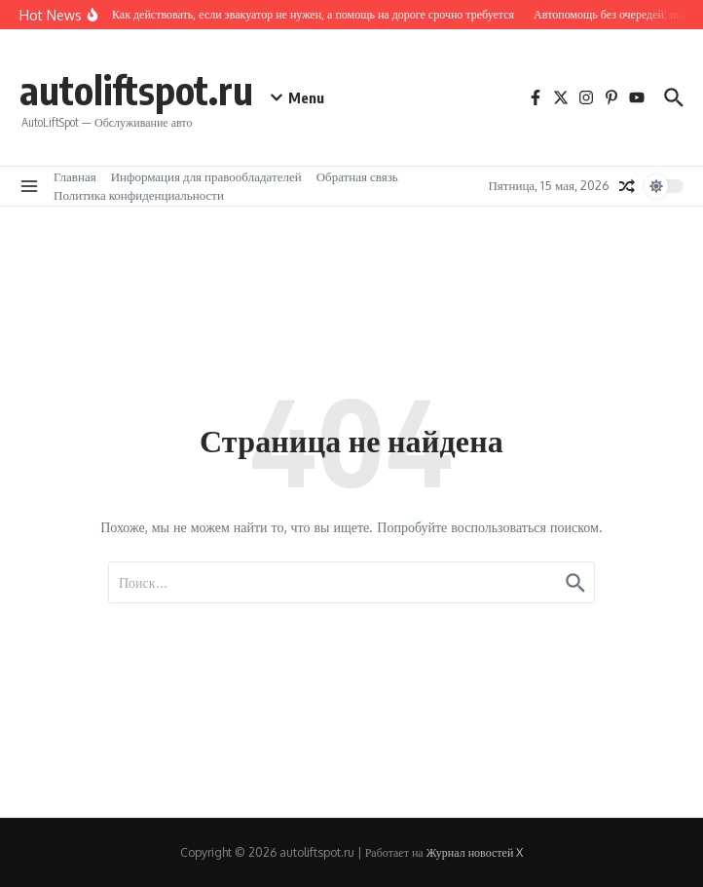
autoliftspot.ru (136, 89)
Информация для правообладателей (206, 176)
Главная (75, 176)
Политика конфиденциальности (139, 195)
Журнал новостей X (475, 852)
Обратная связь (357, 176)
